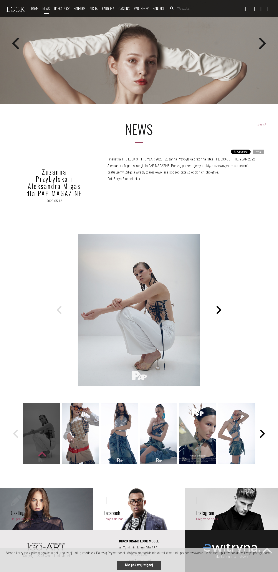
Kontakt (158, 8)
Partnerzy (141, 8)
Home (34, 8)
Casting (124, 8)
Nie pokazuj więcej (139, 565)
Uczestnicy (62, 8)
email (258, 151)
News (46, 8)
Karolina (108, 8)
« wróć (261, 125)
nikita (94, 8)
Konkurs (80, 8)
